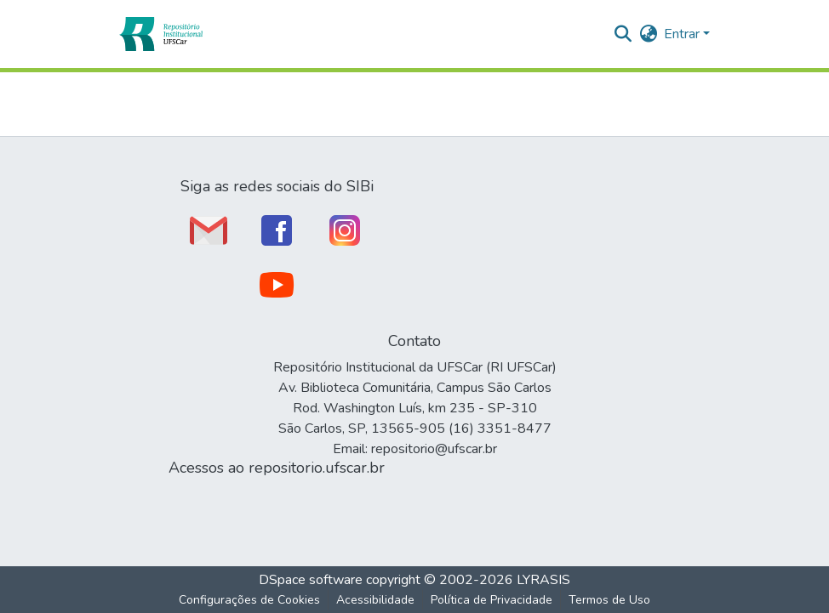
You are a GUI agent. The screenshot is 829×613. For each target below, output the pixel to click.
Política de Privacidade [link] (491, 600)
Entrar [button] (683, 34)
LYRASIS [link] (543, 579)
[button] (160, 34)
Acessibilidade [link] (375, 600)
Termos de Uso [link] (609, 600)
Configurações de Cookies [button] (249, 600)
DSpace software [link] (311, 579)
